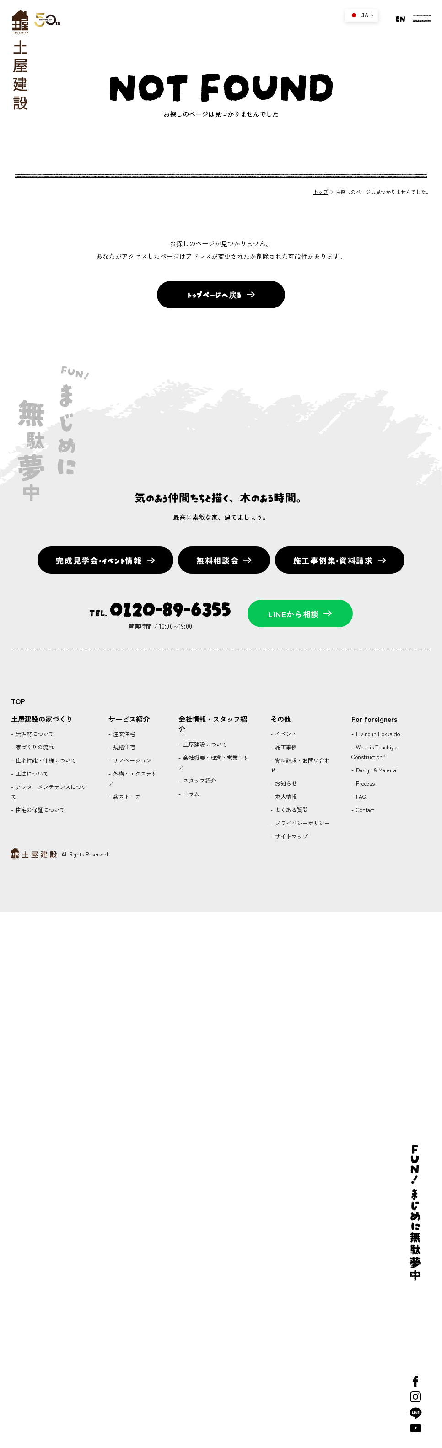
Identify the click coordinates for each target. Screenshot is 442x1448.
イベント (285, 733)
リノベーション (131, 760)
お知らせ (285, 783)
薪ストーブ (126, 796)
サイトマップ (291, 836)
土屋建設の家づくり (42, 719)
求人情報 (285, 796)
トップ (320, 191)
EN (400, 18)
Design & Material (376, 770)
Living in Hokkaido (377, 733)
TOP (18, 701)
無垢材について (34, 733)
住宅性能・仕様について (45, 760)
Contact (364, 809)
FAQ (360, 796)
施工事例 (285, 747)
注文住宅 (123, 733)
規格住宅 (123, 747)
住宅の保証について (39, 809)
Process (365, 783)
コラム (190, 793)
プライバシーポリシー (302, 823)
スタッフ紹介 (199, 780)
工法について (31, 773)
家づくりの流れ (34, 747)
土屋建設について (204, 744)
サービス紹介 (129, 719)
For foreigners (374, 719)
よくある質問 (291, 809)
